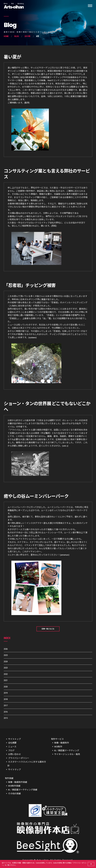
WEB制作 (58, 746)
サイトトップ (14, 739)
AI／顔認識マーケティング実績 (22, 789)
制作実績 (9, 778)
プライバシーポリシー (18, 758)
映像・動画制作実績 (17, 782)
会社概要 (12, 743)
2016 (6, 712)
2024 (6, 661)
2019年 (27, 36)
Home (6, 36)
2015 (6, 718)
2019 (6, 693)
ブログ (11, 750)
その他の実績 (14, 793)
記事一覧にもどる (48, 629)
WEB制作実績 (14, 786)
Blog (16, 36)
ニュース (12, 746)
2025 (6, 655)
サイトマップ (14, 769)
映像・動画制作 (61, 743)
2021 (6, 680)
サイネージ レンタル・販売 (67, 754)
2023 (6, 667)
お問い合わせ (14, 754)
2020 (6, 686)
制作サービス (57, 739)
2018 (6, 699)
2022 (6, 674)
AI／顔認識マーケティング (66, 750)
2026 (6, 649)
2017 (6, 705)
